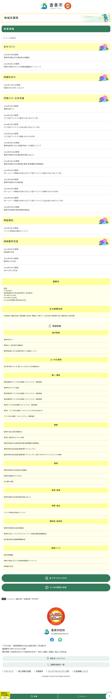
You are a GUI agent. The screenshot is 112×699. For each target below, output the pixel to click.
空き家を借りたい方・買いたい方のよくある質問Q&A (21, 366)
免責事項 (39, 671)
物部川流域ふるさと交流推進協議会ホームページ (22, 67)
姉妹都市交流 (9, 252)
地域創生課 (27, 599)
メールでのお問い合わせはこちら (15, 300)
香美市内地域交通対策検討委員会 (17, 210)
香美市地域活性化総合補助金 (14, 528)
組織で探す (19, 599)
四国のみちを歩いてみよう (14, 88)
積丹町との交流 (10, 261)
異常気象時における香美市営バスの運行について (22, 146)
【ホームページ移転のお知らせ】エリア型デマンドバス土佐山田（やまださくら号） (33, 201)
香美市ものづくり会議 (11, 388)
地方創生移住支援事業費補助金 (14, 539)
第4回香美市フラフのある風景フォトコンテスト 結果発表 (23, 399)
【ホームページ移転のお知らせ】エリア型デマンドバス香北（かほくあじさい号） (33, 173)
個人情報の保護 (24, 671)
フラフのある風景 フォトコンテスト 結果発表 (19, 416)
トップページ (10, 599)
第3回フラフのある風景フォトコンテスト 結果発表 (20, 405)
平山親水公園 (8, 481)
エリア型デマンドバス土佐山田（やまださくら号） (22, 127)
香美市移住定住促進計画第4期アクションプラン (20, 449)
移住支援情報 (8, 555)
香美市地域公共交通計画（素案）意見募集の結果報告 (24, 164)
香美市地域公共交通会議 (13, 182)
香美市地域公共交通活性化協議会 (17, 57)
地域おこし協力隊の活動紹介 (13, 345)
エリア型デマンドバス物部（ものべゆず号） (19, 136)
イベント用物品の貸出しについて (16, 231)
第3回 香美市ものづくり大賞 (14, 437)
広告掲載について (81, 671)
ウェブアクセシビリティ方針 (58, 671)
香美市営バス (9, 109)
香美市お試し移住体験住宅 (13, 432)
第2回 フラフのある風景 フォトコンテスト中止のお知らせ (23, 410)
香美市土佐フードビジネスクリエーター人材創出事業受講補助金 (25, 534)
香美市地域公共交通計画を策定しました (19, 155)
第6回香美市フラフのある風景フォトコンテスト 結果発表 (23, 382)
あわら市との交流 (10, 270)
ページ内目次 (11, 38)
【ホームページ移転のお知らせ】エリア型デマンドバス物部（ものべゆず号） (31, 191)
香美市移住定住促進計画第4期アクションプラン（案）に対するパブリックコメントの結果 (32, 455)
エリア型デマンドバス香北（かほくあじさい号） (21, 118)
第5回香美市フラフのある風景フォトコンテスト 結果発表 (23, 393)
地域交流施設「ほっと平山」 (13, 476)
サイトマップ (8, 671)
